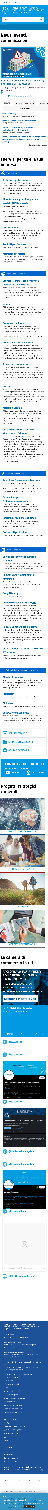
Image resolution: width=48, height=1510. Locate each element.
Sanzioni (7, 304)
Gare (5, 1437)
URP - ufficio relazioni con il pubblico (17, 1426)
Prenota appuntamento (17, 768)
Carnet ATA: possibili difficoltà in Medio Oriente (19, 120)
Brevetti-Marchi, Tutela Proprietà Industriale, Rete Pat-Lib (21, 282)
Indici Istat (8, 694)
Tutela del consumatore (15, 364)
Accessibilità (25, 1469)
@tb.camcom (13, 1042)
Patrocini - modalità (11, 1419)
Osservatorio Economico (16, 713)
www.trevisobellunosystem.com (23, 991)
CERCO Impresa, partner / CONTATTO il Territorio (23, 650)
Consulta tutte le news (37, 145)
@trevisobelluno (15, 1211)
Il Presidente (8, 1380)
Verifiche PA (8, 1454)
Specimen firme (9, 1401)
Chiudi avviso (29, 1506)
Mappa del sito (9, 1467)
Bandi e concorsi (18, 750)
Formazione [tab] (30, 103)
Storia (6, 1387)
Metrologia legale (12, 408)
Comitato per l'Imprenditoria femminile (18, 577)
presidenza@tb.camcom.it (13, 1369)
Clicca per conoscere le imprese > (33, 1034)
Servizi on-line (17, 733)
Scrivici (12, 772)
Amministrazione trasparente (14, 1398)
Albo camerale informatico (13, 1405)
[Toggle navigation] (3, 27)
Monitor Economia (13, 677)
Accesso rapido (22, 1467)
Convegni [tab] (18, 103)
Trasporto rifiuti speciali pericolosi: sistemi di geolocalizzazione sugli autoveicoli (18, 128)
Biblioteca (8, 703)
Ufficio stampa (9, 1416)
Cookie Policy (17, 1506)
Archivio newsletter (11, 1433)
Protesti (7, 386)
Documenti (8, 1447)
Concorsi (7, 1440)
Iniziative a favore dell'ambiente (20, 627)
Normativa (8, 1444)
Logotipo (7, 1422)
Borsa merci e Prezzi (14, 323)
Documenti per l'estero (15, 532)
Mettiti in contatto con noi (20, 999)
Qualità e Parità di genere (13, 1429)
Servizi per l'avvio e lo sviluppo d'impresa (19, 558)
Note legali (8, 1469)
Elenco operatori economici (13, 1408)
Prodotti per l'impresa (14, 244)
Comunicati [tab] (43, 103)
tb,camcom (7, 1049)
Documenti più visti (36, 1467)
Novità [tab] (7, 103)
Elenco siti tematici (11, 1461)
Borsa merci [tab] (25, 108)
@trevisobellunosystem (19, 1151)
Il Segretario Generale (12, 1384)
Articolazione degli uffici (12, 1391)
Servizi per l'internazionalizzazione (21, 480)
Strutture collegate (11, 1394)
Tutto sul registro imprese (17, 180)
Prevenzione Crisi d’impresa (18, 342)
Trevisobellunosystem (10, 1158)
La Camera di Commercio (13, 1377)
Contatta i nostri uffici (24, 763)
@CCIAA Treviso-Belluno (19, 1276)
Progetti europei (11, 593)
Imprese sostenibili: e (19, 602)
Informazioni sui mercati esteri (19, 518)
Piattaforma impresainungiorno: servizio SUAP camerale (20, 201)
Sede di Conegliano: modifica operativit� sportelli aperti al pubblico (22, 82)
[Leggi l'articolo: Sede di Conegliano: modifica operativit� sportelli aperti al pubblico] (2, 92)
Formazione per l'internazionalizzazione (15, 499)
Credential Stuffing (9, 113)
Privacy (16, 1469)
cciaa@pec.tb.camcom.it (16, 1367)
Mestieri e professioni (14, 254)
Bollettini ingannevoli (11, 1458)
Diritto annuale (11, 227)
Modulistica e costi (20, 742)
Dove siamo (35, 772)
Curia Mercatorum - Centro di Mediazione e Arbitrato (18, 431)
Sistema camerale (11, 2)
